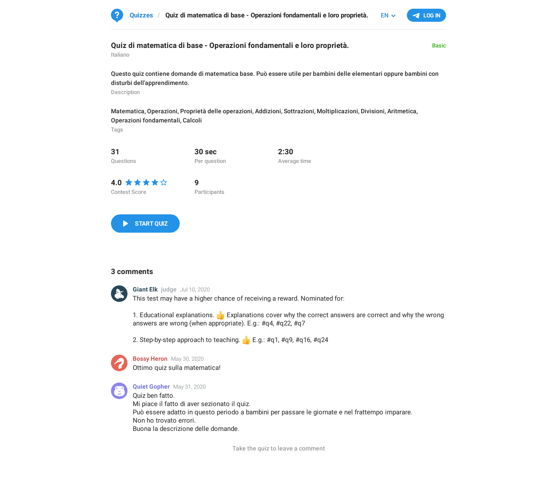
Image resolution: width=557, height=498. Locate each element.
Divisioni (373, 111)
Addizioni (268, 111)
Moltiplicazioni (337, 111)
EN (385, 15)
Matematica (127, 111)
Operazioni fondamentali (145, 120)
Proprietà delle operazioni (216, 111)
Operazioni (162, 111)
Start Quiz (151, 223)
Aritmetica (401, 111)
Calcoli (192, 120)
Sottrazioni (299, 111)
